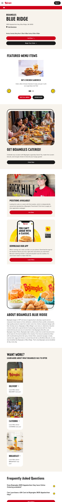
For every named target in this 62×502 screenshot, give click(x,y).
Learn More (31, 260)
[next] (54, 92)
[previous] (8, 90)
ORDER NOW (38, 97)
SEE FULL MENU (24, 97)
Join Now (31, 212)
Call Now (31, 38)
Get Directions (12, 27)
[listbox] (31, 73)
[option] (31, 73)
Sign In (57, 3)
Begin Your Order (31, 43)
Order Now (31, 162)
